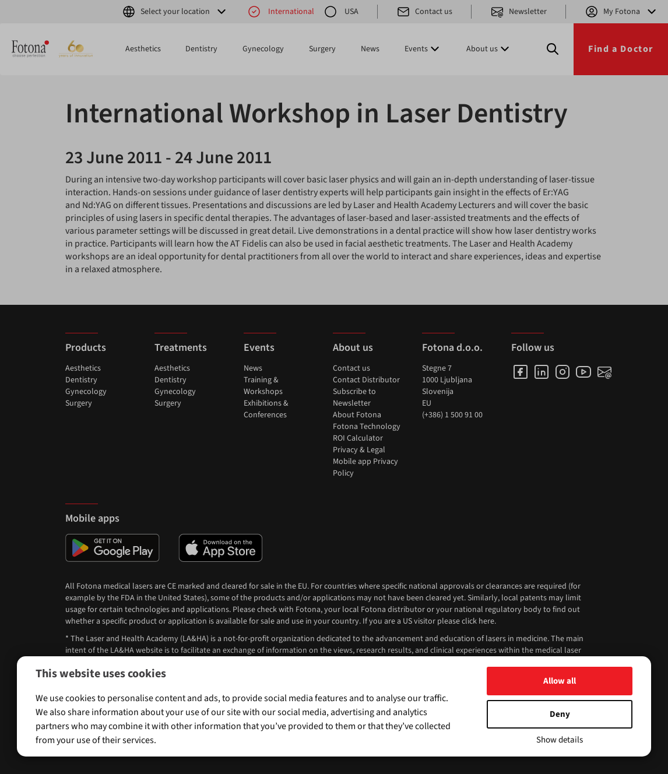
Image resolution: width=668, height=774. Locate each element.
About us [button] (489, 49)
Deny (560, 714)
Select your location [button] (175, 12)
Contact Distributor (366, 380)
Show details (559, 740)
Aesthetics (143, 49)
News (370, 49)
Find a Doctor (620, 49)
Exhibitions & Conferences (266, 409)
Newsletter (518, 12)
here (486, 621)
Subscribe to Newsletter (354, 397)
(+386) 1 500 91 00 (452, 415)
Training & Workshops (263, 385)
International (280, 12)
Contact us (424, 12)
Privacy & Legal (359, 450)
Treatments (180, 347)
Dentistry (201, 49)
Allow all (559, 681)
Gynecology (263, 49)
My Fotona (622, 12)
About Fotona (357, 415)
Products (85, 347)
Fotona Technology (366, 426)
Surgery (322, 49)
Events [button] (423, 49)
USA (341, 12)
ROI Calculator (358, 438)
